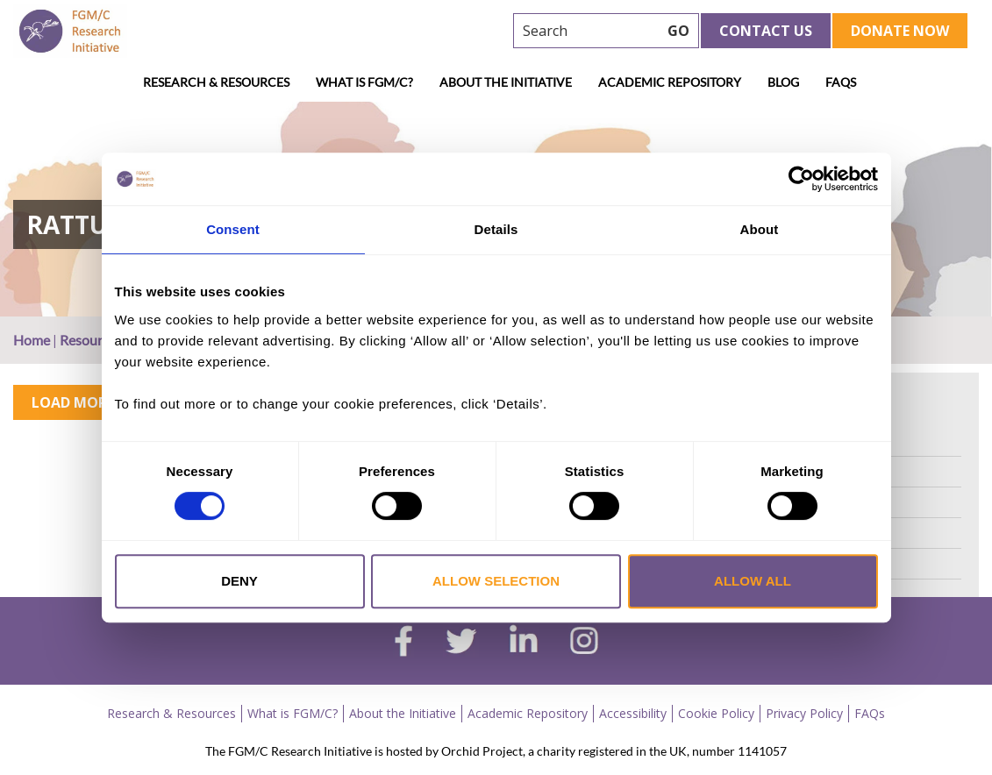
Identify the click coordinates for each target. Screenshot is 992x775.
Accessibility (633, 713)
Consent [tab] (233, 229)
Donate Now (900, 30)
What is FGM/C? (364, 82)
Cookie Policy (716, 713)
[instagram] (584, 642)
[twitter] (461, 643)
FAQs (840, 82)
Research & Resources (216, 82)
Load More (73, 402)
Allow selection (496, 580)
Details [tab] (496, 229)
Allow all (752, 580)
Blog (783, 82)
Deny (239, 580)
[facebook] (403, 643)
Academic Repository (669, 82)
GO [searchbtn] (678, 30)
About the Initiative (505, 82)
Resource (88, 339)
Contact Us (765, 30)
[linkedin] (524, 642)
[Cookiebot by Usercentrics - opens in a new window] (801, 179)
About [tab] (759, 229)
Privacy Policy (804, 713)
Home (31, 339)
